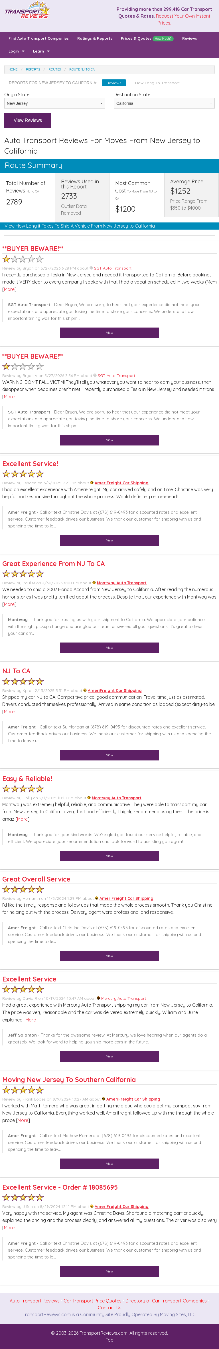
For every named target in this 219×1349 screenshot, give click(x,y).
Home (13, 69)
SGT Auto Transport (110, 268)
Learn (38, 51)
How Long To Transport (157, 82)
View (109, 333)
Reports (33, 69)
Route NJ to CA (82, 69)
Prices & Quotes (147, 38)
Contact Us (109, 1307)
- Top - (109, 1340)
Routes (54, 69)
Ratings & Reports (94, 38)
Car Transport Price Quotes (92, 1301)
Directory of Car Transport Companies (166, 1301)
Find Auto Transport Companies (39, 38)
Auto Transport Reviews (35, 1301)
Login (14, 51)
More (9, 289)
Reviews (189, 38)
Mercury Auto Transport (121, 998)
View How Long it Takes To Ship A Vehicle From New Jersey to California (80, 226)
